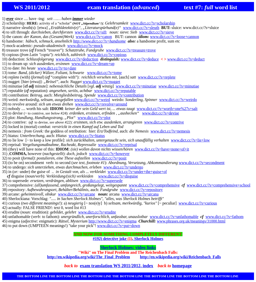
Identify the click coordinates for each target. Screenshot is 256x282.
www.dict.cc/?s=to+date (57, 68)
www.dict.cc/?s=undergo (123, 167)
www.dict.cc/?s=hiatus (87, 136)
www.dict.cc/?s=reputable (115, 90)
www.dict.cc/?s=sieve (156, 32)
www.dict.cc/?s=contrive (164, 122)
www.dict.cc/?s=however (109, 154)
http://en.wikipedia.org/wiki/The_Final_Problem (88, 257)
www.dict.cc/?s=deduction (77, 59)
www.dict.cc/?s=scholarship (152, 23)
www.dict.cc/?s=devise (160, 113)
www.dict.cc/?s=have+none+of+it (162, 149)
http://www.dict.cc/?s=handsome (99, 41)
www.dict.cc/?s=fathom (225, 216)
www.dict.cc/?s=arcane (76, 194)
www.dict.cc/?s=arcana (140, 194)
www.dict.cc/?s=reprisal (117, 144)
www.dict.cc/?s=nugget (101, 82)
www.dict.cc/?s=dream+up (93, 64)
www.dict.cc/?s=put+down (118, 226)
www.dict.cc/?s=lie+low (190, 140)
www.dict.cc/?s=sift (90, 32)
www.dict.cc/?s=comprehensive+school (218, 185)
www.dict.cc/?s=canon (94, 36)
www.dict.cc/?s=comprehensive (154, 185)
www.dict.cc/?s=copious (107, 54)
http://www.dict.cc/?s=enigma (112, 221)
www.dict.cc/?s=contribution (121, 95)
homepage (182, 265)
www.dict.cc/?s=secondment (201, 162)
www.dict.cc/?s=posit (109, 158)
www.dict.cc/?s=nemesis (170, 131)
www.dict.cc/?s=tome (104, 72)
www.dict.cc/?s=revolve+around (101, 104)
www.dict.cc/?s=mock (85, 46)
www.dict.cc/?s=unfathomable (174, 216)
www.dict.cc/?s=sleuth (141, 28)
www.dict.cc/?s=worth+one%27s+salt (167, 108)
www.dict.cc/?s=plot (94, 118)
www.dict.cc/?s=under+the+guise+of (137, 172)
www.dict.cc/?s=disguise (118, 176)
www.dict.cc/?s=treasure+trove (131, 50)
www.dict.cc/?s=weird (92, 100)
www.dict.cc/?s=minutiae (136, 86)
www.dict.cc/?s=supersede (101, 180)
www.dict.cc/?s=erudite (97, 212)
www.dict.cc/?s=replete (157, 77)
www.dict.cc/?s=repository (141, 190)
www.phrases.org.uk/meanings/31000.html (191, 221)
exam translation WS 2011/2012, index (116, 265)
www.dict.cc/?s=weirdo (178, 100)
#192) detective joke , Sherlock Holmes (128, 238)
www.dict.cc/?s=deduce (140, 59)
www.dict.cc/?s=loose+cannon (174, 36)
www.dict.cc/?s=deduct (185, 59)
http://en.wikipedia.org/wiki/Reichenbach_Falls (180, 257)
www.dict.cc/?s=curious (197, 203)
